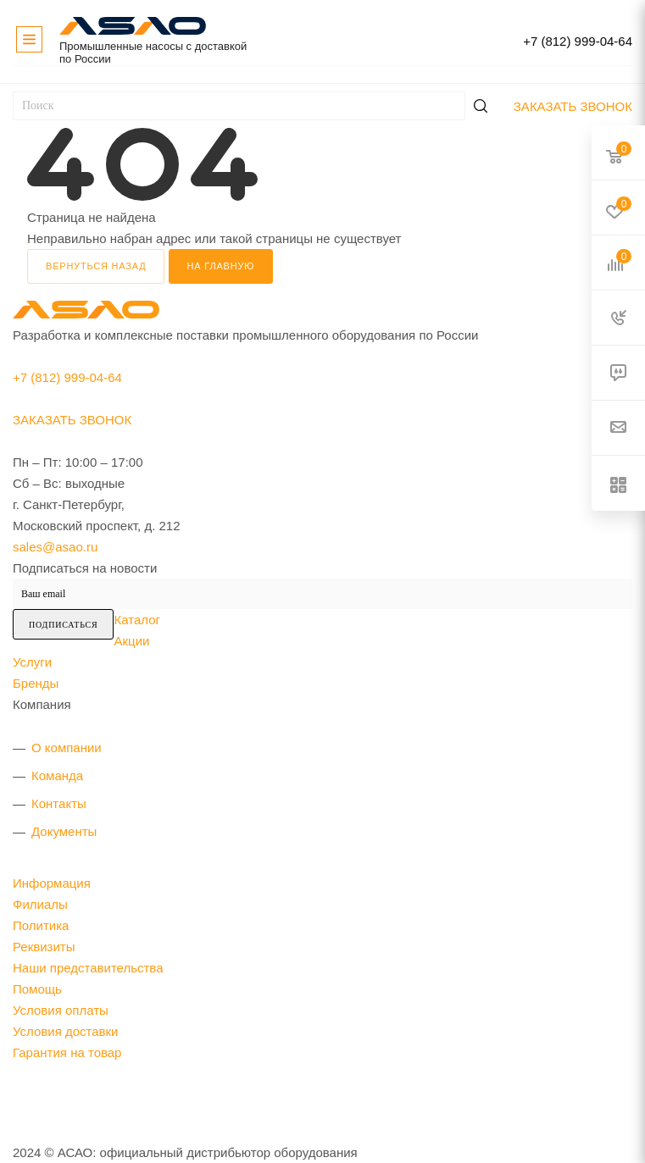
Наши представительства (88, 968)
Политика (41, 925)
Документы (64, 831)
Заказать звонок (573, 106)
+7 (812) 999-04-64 (577, 41)
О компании (66, 747)
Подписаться (63, 624)
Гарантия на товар (67, 1052)
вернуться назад (96, 266)
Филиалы (40, 904)
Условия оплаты (60, 1010)
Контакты (58, 803)
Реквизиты (44, 946)
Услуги (32, 662)
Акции (131, 641)
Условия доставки (65, 1031)
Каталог (137, 619)
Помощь (37, 989)
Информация (52, 883)
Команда (57, 775)
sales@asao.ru (55, 547)
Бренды (35, 683)
